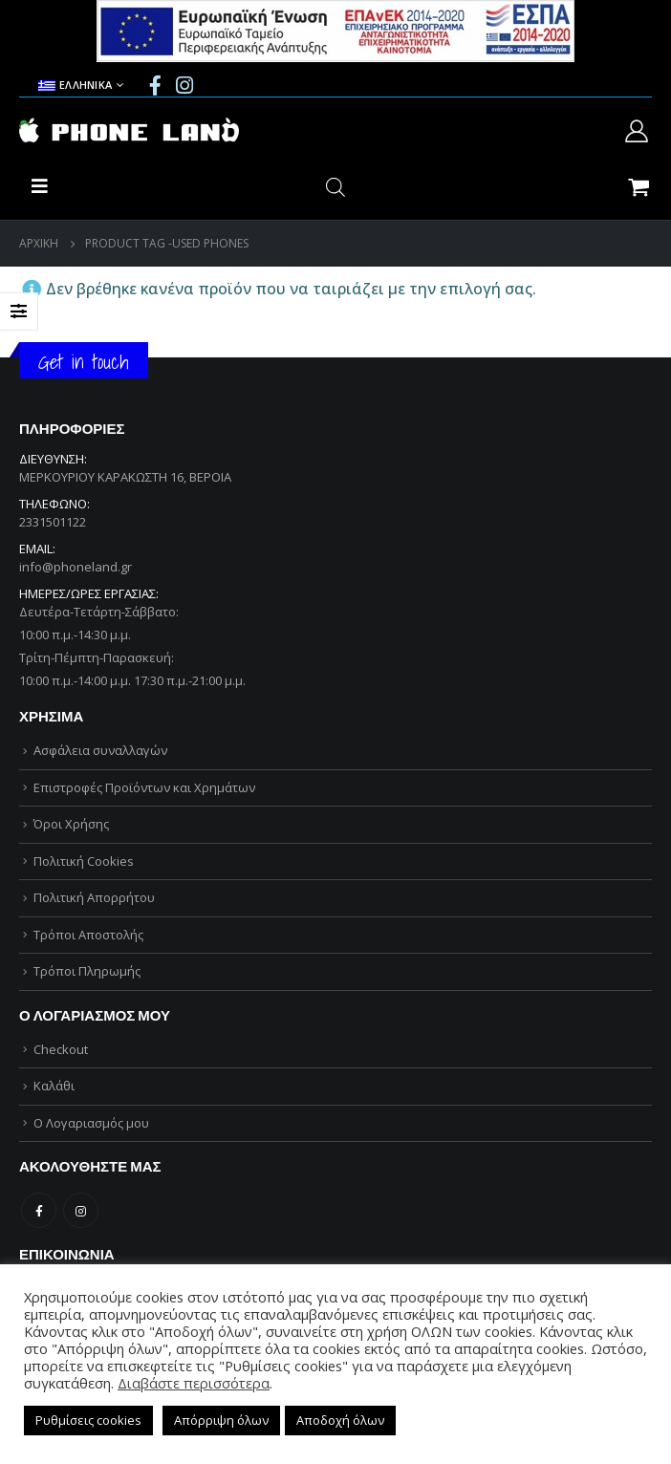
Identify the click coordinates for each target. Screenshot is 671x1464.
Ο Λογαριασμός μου (91, 1122)
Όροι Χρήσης (71, 823)
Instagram (80, 1210)
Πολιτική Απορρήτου (94, 897)
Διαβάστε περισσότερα (194, 1382)
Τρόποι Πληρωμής (87, 971)
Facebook (38, 1210)
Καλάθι (54, 1085)
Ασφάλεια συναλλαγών (100, 750)
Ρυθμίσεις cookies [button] (88, 1420)
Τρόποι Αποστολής (88, 934)
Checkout (60, 1049)
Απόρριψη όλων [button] (221, 1420)
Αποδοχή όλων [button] (340, 1420)
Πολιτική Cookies (83, 861)
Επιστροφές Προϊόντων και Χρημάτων (144, 787)
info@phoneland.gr (75, 566)
